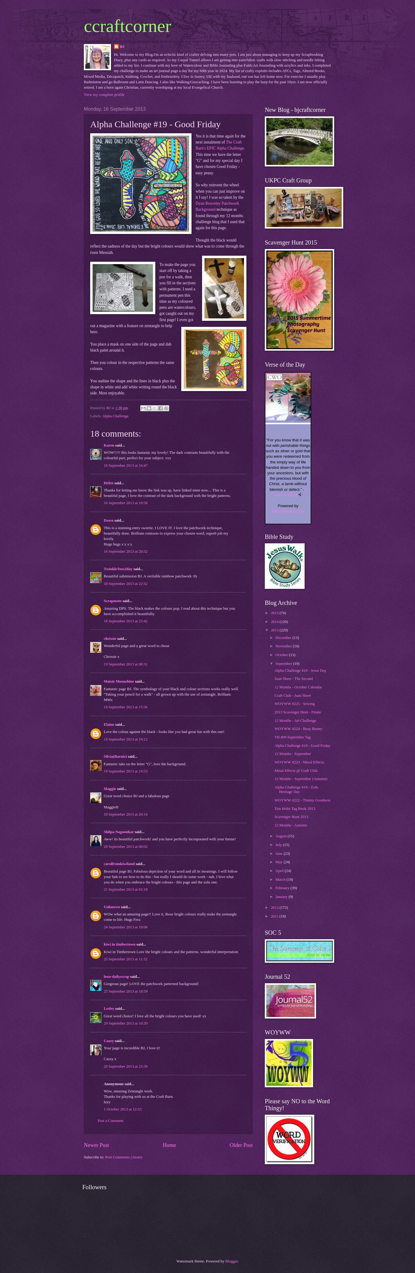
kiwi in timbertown (119, 944)
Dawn (108, 520)
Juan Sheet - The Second (293, 679)
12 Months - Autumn (290, 825)
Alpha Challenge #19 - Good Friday (302, 746)
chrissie (110, 638)
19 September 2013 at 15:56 (125, 707)
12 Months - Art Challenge (295, 721)
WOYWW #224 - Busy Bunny (298, 729)
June (279, 853)
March (281, 879)
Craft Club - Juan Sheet (292, 695)
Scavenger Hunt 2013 (291, 817)
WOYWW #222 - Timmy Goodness (302, 800)
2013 (275, 630)
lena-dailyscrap (116, 976)
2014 (275, 622)
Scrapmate (113, 601)
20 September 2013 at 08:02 (125, 847)
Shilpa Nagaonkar (119, 832)
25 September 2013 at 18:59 (125, 991)
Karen (109, 445)
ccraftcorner (127, 26)
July (279, 845)
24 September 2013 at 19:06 (125, 927)
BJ (122, 47)
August (281, 836)
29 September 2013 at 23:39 (125, 1066)
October (282, 655)
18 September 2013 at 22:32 (125, 584)
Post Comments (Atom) (123, 1157)
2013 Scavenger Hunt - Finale (297, 712)
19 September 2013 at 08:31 (125, 664)
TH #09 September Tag (292, 737)
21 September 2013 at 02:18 (125, 889)
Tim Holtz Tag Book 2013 (294, 809)
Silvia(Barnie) (115, 756)
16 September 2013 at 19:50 (125, 503)
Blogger (231, 1261)
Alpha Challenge (115, 416)
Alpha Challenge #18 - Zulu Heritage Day (296, 789)
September (284, 664)
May (279, 862)
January (281, 897)
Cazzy (109, 1041)
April (279, 871)
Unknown (112, 907)
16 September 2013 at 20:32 (125, 551)
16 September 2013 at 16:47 (125, 465)
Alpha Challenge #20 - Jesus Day (300, 670)
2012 (275, 907)
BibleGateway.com (288, 511)
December (283, 638)
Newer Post (96, 1145)
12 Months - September (292, 754)
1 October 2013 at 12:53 (122, 1109)
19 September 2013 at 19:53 (125, 771)
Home (169, 1145)
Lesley (109, 1008)
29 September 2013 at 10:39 (125, 1023)
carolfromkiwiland (119, 864)
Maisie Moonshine (119, 681)
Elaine (109, 724)
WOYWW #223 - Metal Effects (299, 762)
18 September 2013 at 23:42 (125, 621)
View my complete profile (104, 95)
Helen (108, 483)
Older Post (241, 1145)
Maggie (110, 789)
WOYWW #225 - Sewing (294, 704)
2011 (275, 916)
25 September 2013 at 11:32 (125, 959)
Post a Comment (110, 1121)
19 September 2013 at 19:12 (125, 739)
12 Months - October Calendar (298, 687)
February (282, 888)
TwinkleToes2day (118, 569)
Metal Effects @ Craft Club (295, 771)
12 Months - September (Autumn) (300, 779)
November (284, 646)
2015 (275, 613)
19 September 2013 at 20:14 (125, 814)
